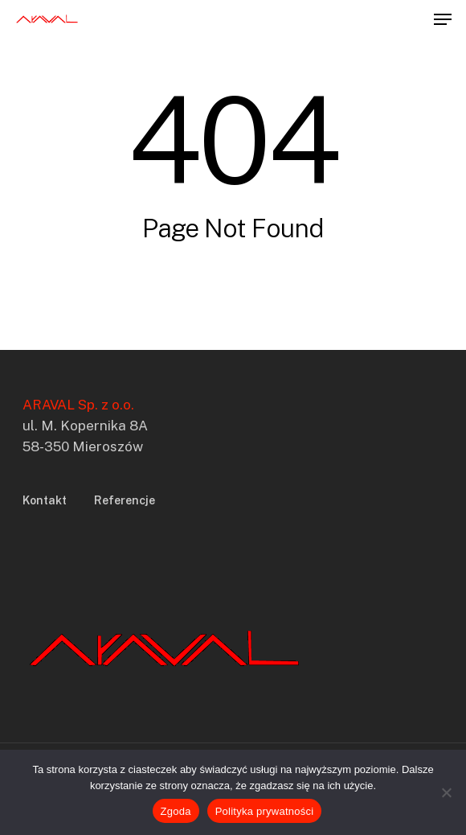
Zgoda (176, 811)
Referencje (124, 500)
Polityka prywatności (264, 811)
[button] (443, 19)
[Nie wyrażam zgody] (446, 792)
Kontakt (44, 500)
